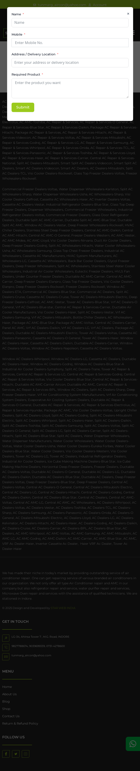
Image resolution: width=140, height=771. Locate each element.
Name (16, 14)
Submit (23, 107)
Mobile (17, 34)
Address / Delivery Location (34, 54)
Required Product (26, 74)
